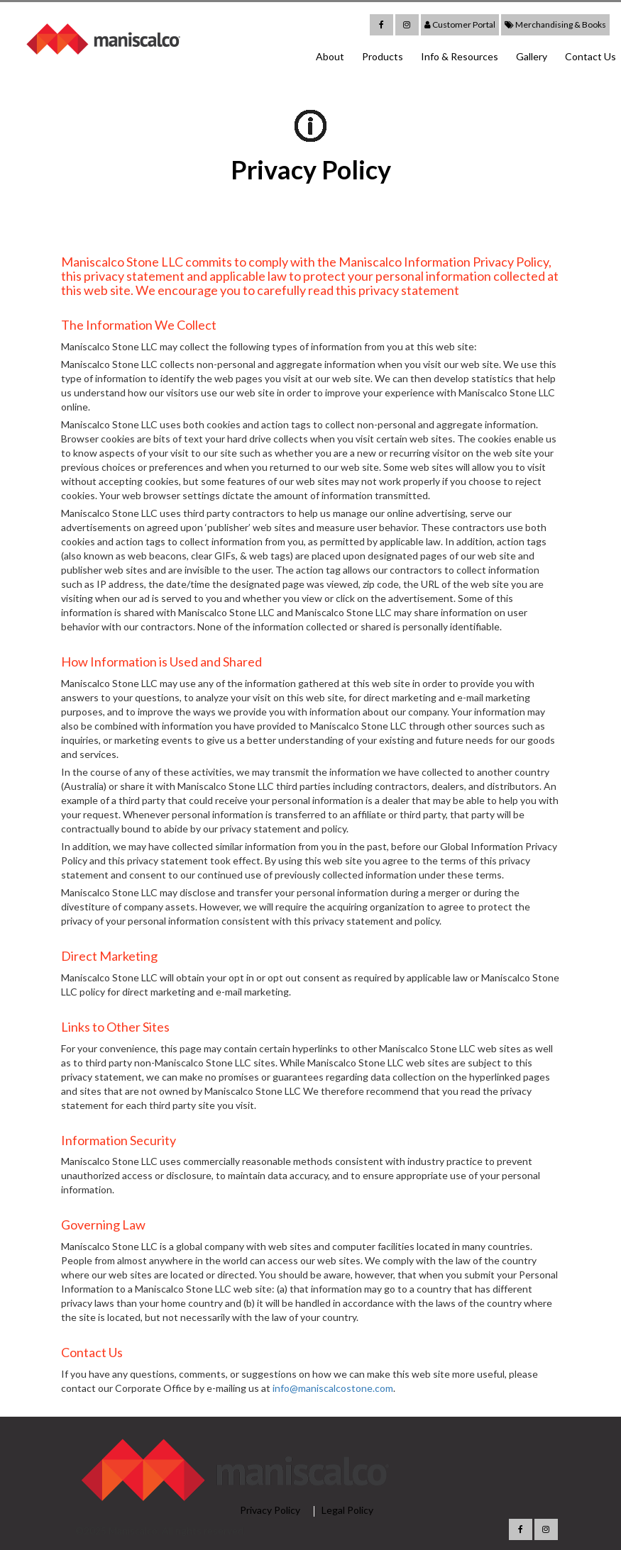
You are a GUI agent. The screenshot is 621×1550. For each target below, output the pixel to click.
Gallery (531, 56)
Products (382, 56)
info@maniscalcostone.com (333, 1388)
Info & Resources (459, 56)
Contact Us (590, 56)
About (330, 56)
